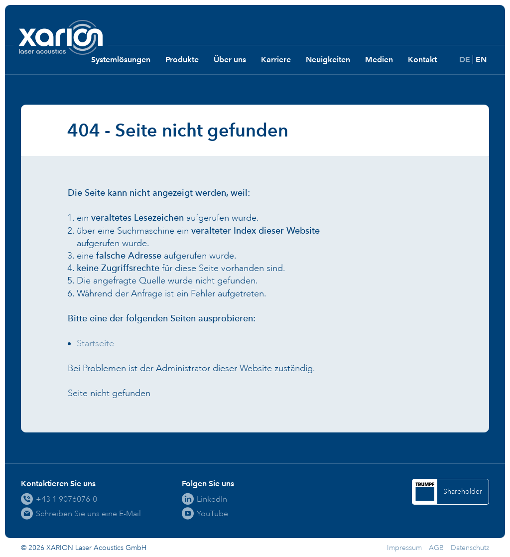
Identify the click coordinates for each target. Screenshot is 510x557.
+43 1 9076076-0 (66, 499)
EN (481, 59)
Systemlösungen (120, 59)
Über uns (230, 59)
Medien (379, 59)
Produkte (182, 59)
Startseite (95, 343)
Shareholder (462, 491)
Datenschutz (470, 548)
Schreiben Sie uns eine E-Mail (88, 513)
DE (464, 59)
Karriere (276, 59)
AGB (436, 548)
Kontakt (422, 59)
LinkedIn (212, 499)
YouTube (212, 513)
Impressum (404, 548)
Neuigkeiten (328, 59)
